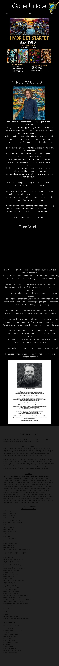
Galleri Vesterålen (15, 480)
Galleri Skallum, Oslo (22, 484)
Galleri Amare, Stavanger (32, 478)
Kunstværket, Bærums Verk (16, 482)
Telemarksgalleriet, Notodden (41, 498)
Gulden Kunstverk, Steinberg (13, 478)
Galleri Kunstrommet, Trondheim (41, 484)
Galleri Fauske (41, 480)
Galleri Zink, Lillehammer (24, 496)
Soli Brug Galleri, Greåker (11, 502)
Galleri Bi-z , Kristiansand (44, 486)
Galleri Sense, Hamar (39, 496)
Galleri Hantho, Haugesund (44, 500)
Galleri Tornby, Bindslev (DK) (26, 500)
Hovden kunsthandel (10, 500)
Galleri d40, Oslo (26, 498)
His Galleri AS (8, 488)
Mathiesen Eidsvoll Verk (27, 486)
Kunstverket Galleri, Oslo (29, 476)
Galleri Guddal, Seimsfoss (37, 488)
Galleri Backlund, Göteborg (11, 476)
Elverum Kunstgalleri (29, 480)
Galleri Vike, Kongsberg (11, 486)
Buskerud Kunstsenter (46, 476)
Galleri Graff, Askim (14, 498)
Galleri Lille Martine (35, 490)
